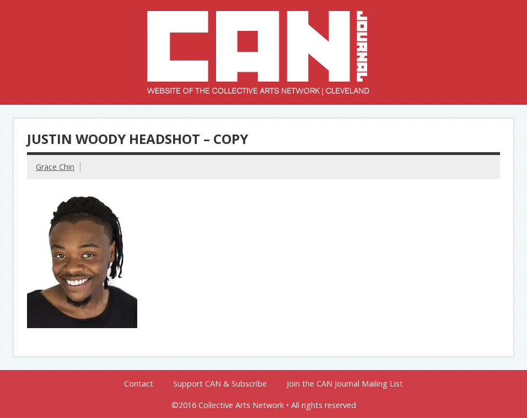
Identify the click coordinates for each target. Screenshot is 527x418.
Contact (138, 384)
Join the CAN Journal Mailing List (345, 384)
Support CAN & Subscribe (220, 384)
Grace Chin (55, 167)
